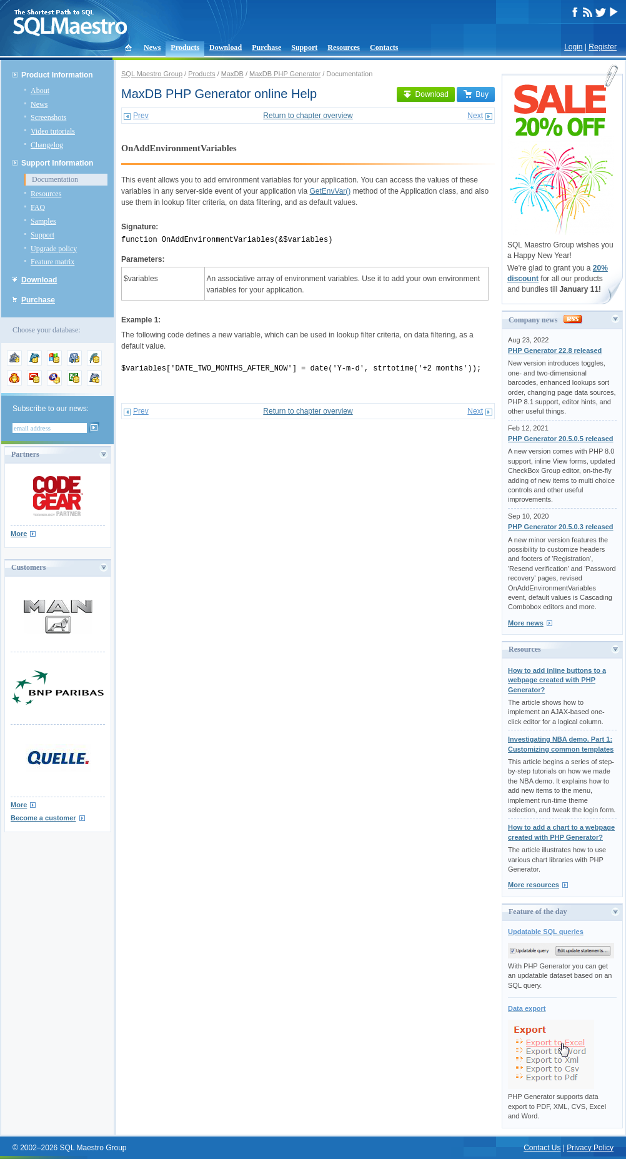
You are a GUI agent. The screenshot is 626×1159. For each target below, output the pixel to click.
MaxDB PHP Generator (284, 73)
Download (225, 47)
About (40, 90)
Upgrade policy (54, 248)
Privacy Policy (590, 1147)
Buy (476, 94)
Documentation (55, 179)
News (152, 47)
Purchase (266, 47)
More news (526, 623)
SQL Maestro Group (151, 73)
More (19, 533)
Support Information (57, 163)
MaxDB (232, 73)
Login (573, 46)
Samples (43, 221)
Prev (141, 115)
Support (304, 47)
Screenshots (48, 117)
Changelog (47, 145)
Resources (343, 47)
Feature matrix (52, 261)
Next (475, 115)
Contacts (384, 47)
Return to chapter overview (307, 115)
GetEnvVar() (330, 191)
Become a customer (43, 818)
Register (603, 46)
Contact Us (542, 1147)
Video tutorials (53, 131)
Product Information (57, 75)
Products (185, 47)
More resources (533, 884)
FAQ (38, 207)
